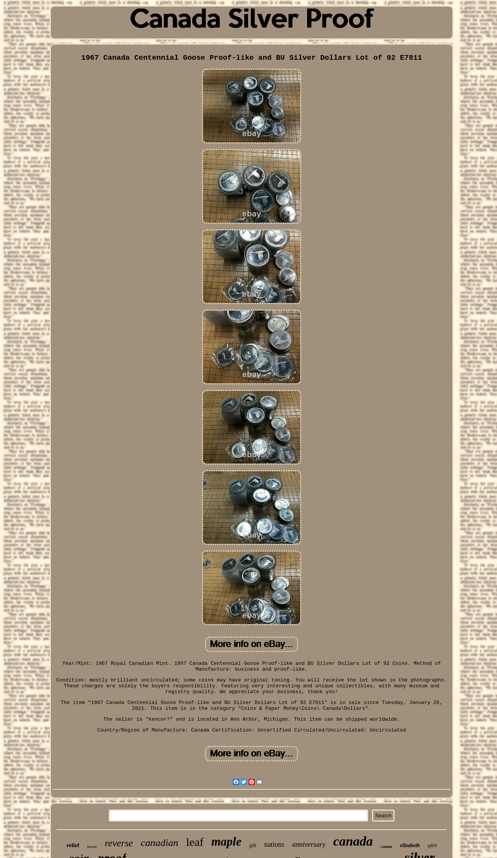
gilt (253, 845)
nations (274, 844)
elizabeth (410, 845)
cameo (386, 846)
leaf (194, 842)
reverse (119, 843)
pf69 (432, 845)
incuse (92, 846)
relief (72, 845)
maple (226, 841)
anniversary (308, 844)
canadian (159, 842)
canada (353, 841)
